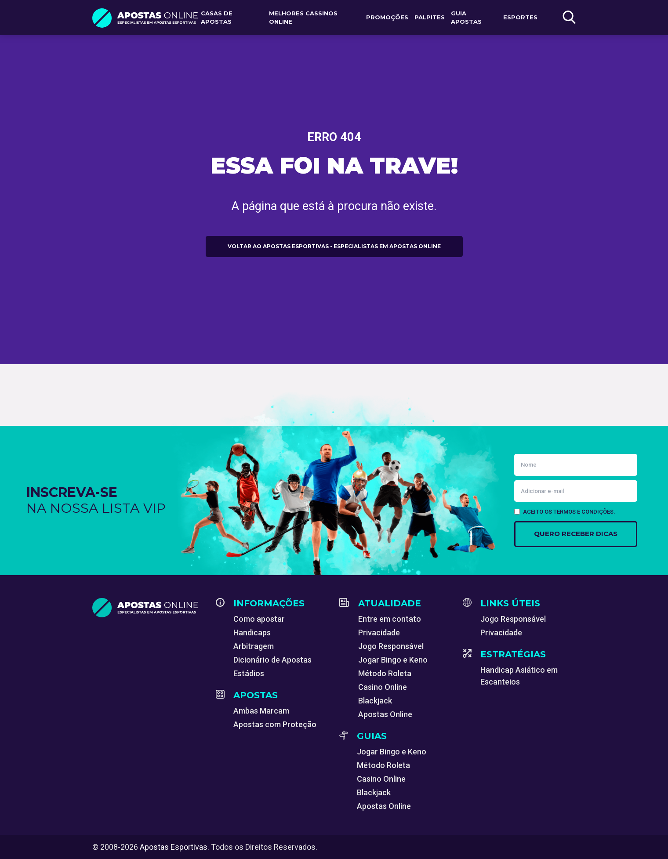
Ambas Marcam (261, 710)
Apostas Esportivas (173, 847)
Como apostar (259, 618)
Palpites (429, 17)
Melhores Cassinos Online (303, 17)
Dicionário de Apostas (272, 659)
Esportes (520, 17)
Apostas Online (385, 714)
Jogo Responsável (391, 646)
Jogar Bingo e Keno (393, 659)
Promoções (387, 17)
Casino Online (382, 687)
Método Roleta (384, 673)
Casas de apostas (216, 17)
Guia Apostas (466, 17)
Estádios (248, 673)
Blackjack (375, 700)
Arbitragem (253, 646)
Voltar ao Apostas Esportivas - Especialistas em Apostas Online (334, 246)
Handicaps (252, 632)
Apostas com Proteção (274, 724)
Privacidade (379, 632)
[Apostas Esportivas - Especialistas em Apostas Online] (148, 607)
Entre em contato (389, 618)
